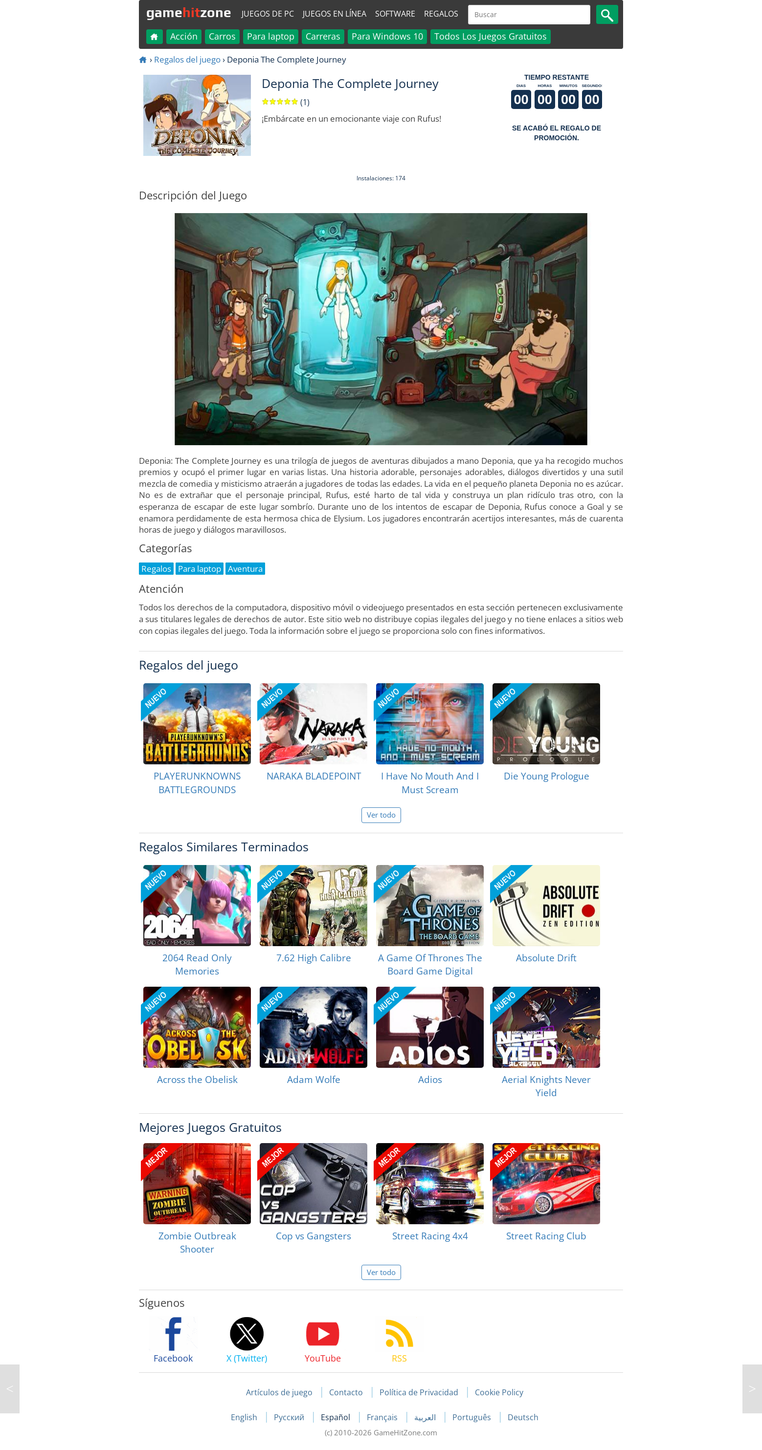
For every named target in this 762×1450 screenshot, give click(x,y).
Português (472, 1417)
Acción (184, 36)
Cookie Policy (499, 1392)
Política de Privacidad (419, 1392)
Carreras (323, 36)
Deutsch (523, 1417)
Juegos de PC (268, 13)
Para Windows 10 (387, 36)
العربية (426, 1417)
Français (383, 1417)
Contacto (346, 1392)
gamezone (188, 12)
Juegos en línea (334, 13)
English (245, 1417)
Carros (222, 36)
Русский (290, 1417)
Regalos (441, 13)
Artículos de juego (279, 1392)
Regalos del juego (187, 59)
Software (395, 13)
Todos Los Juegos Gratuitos (490, 36)
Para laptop (270, 36)
